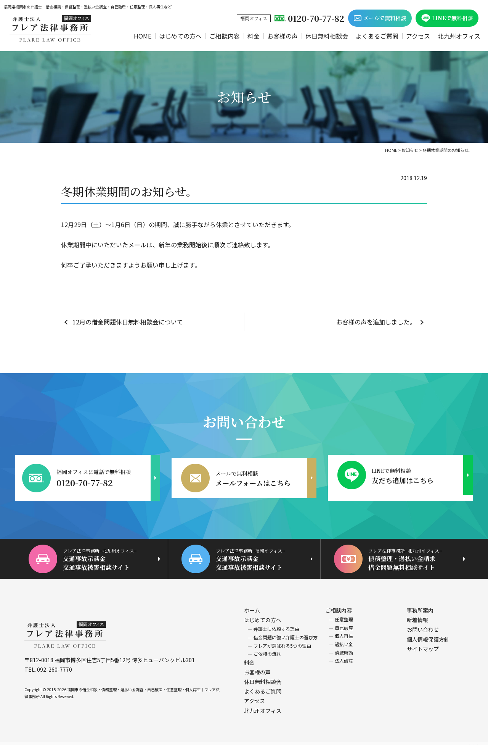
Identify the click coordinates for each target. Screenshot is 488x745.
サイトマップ (423, 643)
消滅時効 (344, 646)
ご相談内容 (224, 35)
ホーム (252, 604)
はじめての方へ (180, 35)
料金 (253, 35)
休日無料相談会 (326, 35)
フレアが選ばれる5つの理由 (282, 640)
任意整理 (344, 613)
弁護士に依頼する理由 (276, 623)
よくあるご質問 (377, 35)
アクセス (418, 35)
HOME (142, 35)
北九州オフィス (459, 35)
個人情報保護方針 (428, 633)
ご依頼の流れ (267, 648)
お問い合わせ (423, 624)
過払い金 (344, 638)
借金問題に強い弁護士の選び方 (286, 631)
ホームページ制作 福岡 (464, 740)
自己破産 (344, 622)
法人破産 (344, 654)
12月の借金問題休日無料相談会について (127, 321)
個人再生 (344, 630)
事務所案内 (420, 604)
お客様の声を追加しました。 (376, 321)
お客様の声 (282, 35)
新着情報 (417, 614)
